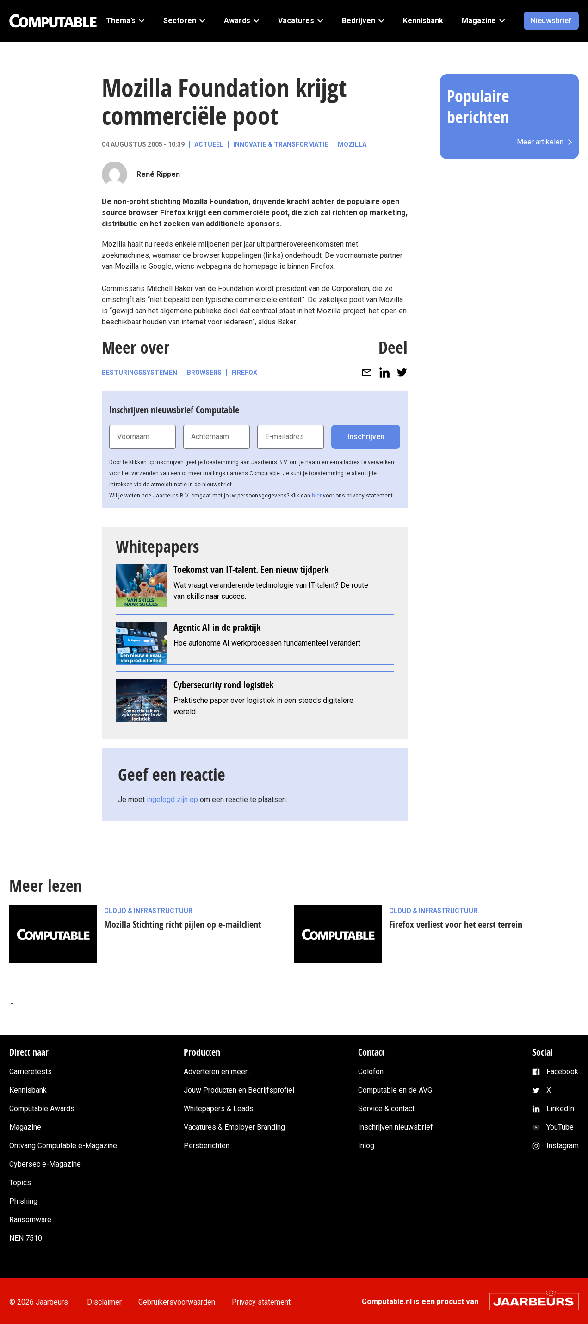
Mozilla (352, 144)
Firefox (244, 372)
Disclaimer (106, 1302)
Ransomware (30, 1219)
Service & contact (386, 1108)
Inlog (366, 1145)
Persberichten (206, 1145)
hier (317, 495)
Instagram (562, 1145)
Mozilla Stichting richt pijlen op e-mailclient (182, 924)
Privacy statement (270, 1302)
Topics (20, 1182)
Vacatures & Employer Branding (234, 1127)
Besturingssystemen (139, 372)
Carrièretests (30, 1071)
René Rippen (158, 174)
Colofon (371, 1071)
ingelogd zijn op (172, 799)
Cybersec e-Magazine (45, 1164)
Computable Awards (41, 1108)
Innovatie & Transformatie (280, 144)
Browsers (204, 372)
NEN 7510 (25, 1238)
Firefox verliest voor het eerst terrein (455, 924)
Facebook (562, 1071)
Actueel (208, 144)
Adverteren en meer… (218, 1071)
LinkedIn (560, 1108)
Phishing (23, 1201)
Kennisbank (28, 1090)
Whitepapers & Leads (219, 1108)
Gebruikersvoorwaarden (182, 1302)
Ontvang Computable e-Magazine (63, 1145)
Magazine (25, 1127)
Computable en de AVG (395, 1090)
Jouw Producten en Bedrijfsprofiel (239, 1090)
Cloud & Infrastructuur (148, 910)
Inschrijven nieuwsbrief (395, 1127)
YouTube (560, 1127)
